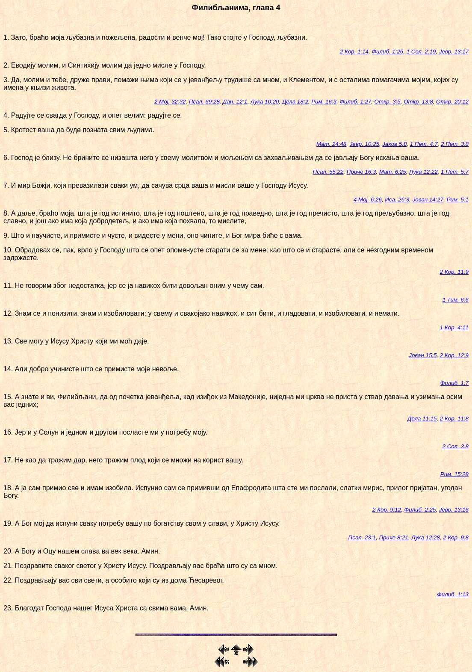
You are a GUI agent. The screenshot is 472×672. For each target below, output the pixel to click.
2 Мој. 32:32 (170, 101)
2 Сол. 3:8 (455, 446)
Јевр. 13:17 (454, 51)
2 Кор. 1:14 (354, 51)
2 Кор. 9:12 (386, 509)
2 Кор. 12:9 (454, 355)
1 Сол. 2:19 (421, 51)
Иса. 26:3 (397, 199)
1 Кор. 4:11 (454, 327)
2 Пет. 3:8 (455, 144)
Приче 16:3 (361, 172)
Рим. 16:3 (323, 101)
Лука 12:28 (425, 537)
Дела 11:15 (422, 418)
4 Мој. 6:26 (368, 199)
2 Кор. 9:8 (456, 537)
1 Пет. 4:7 (424, 144)
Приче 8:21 (393, 537)
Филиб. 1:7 (454, 383)
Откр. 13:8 (418, 101)
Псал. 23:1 (362, 537)
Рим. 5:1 (458, 199)
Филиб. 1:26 (387, 51)
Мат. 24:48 (331, 144)
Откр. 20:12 (452, 101)
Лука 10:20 (265, 101)
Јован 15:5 (423, 355)
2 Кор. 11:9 (454, 272)
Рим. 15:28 (454, 474)
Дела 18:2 (295, 101)
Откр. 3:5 (388, 101)
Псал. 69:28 (204, 101)
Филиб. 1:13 (453, 594)
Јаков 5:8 (394, 144)
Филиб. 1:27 (355, 101)
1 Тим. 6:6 (455, 299)
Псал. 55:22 (328, 172)
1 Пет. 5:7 (455, 172)
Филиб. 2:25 (420, 509)
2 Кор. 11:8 (454, 418)
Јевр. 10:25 (364, 144)
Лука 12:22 (423, 172)
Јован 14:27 (428, 199)
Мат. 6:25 (392, 172)
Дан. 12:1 (235, 101)
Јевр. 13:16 (454, 509)
